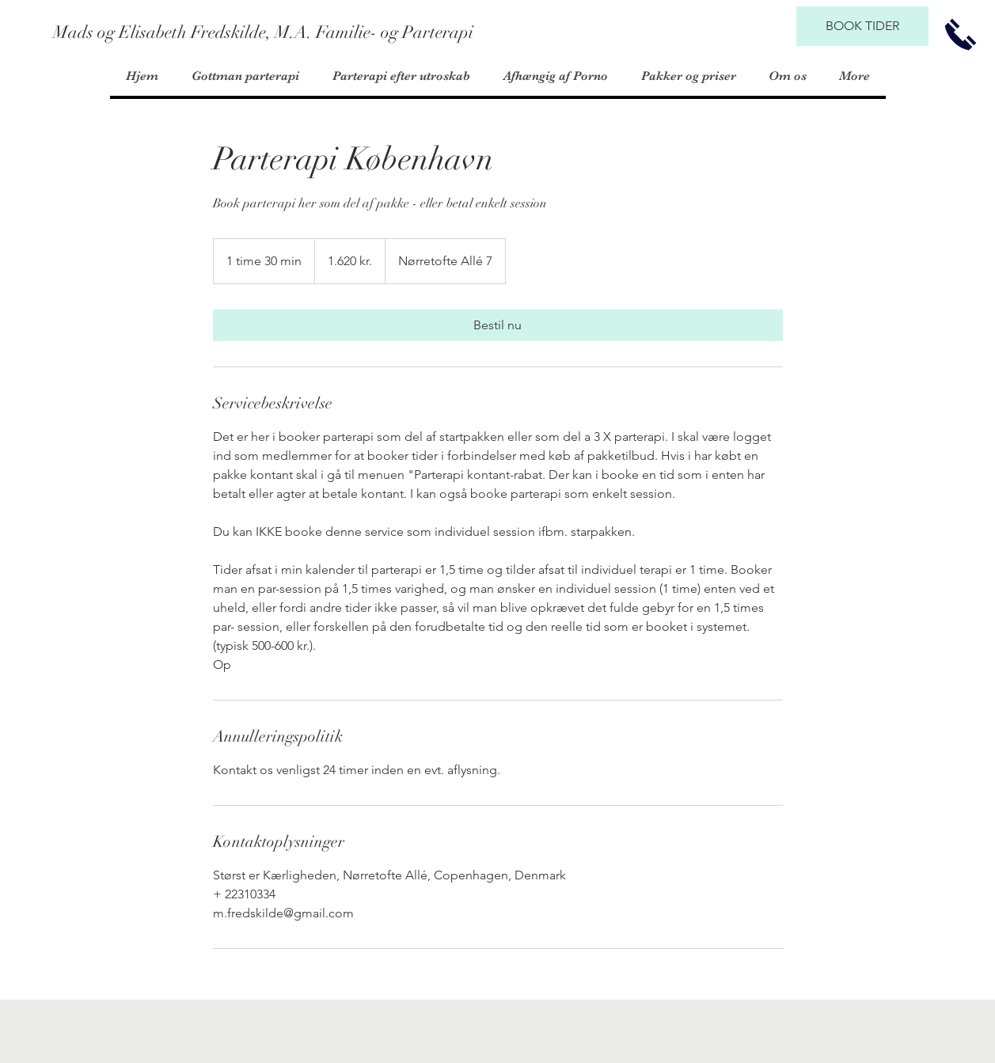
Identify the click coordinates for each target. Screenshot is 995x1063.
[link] (498, 325)
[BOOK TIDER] (862, 26)
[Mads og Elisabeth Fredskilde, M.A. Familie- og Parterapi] (263, 32)
